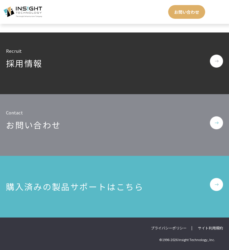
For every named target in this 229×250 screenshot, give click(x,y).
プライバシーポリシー (169, 227)
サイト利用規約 (210, 227)
